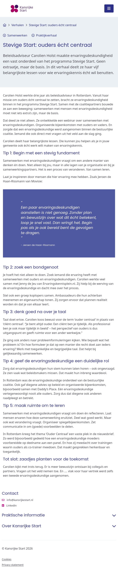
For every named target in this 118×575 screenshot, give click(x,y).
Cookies (6, 559)
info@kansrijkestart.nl (17, 500)
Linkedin (26, 505)
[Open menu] (109, 8)
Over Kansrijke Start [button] (59, 526)
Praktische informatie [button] (59, 515)
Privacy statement (13, 565)
